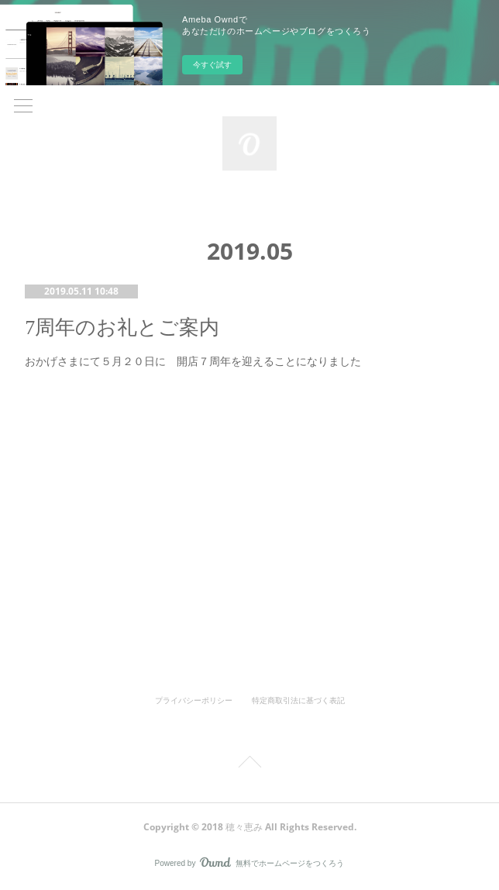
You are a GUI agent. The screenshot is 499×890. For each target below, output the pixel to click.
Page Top (249, 764)
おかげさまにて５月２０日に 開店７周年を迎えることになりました (193, 361)
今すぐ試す (212, 64)
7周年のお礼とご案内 (122, 327)
